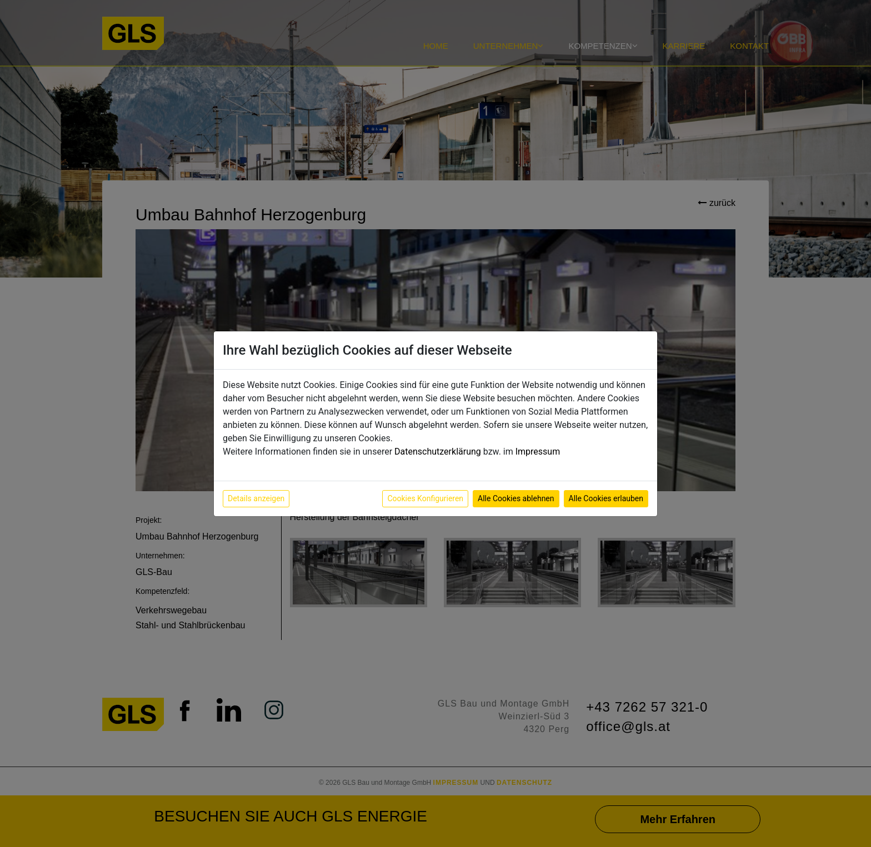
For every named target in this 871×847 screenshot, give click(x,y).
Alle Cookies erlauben (606, 498)
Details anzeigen (256, 498)
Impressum (537, 451)
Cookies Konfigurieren (425, 498)
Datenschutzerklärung (437, 451)
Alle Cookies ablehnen (516, 498)
